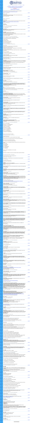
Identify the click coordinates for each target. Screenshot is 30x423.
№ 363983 (29, 179)
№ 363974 (29, 207)
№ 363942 (29, 342)
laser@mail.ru (6, 154)
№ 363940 (29, 348)
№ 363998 (29, 118)
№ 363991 (29, 154)
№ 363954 (29, 281)
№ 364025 (29, 25)
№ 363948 (29, 305)
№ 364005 (29, 98)
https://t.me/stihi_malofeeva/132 (6, 304)
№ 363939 (29, 351)
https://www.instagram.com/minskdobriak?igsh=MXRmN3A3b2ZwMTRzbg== (10, 280)
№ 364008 (29, 89)
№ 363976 (29, 201)
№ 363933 (29, 377)
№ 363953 (29, 289)
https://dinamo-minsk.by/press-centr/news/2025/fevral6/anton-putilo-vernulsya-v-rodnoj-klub (12, 267)
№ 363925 (29, 408)
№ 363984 (29, 174)
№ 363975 (29, 204)
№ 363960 (29, 258)
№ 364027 (29, 18)
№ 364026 (29, 22)
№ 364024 (29, 27)
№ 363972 (29, 213)
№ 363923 (29, 414)
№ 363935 (29, 371)
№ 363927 (29, 397)
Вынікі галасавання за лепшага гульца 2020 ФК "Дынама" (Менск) (16, 7)
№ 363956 (29, 272)
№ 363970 (29, 221)
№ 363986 (29, 167)
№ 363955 (29, 276)
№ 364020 (29, 53)
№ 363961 (29, 254)
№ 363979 (29, 192)
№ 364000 (29, 112)
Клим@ (5, 53)
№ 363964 (29, 245)
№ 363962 (29, 251)
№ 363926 (29, 400)
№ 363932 (29, 388)
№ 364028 (29, 16)
